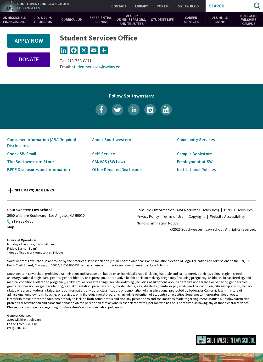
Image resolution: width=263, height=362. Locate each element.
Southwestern (43, 6)
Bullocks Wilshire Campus (248, 19)
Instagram (150, 109)
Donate (29, 59)
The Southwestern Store (30, 161)
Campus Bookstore (194, 153)
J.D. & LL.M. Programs (43, 19)
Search (216, 6)
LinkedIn (134, 109)
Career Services (191, 19)
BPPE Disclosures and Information (38, 169)
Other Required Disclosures (117, 169)
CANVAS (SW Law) (108, 161)
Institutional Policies (196, 169)
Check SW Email (21, 153)
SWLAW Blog (188, 6)
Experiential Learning (101, 19)
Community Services (196, 139)
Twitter (117, 109)
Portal (163, 6)
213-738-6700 (22, 221)
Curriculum (72, 19)
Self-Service (103, 153)
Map (10, 226)
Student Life (162, 19)
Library (141, 6)
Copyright (197, 216)
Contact (118, 6)
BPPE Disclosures (238, 209)
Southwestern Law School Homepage (226, 340)
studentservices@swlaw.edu (97, 66)
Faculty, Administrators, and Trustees (131, 19)
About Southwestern (111, 139)
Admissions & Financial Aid (14, 19)
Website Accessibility (227, 216)
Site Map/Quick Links (34, 190)
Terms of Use (173, 216)
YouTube (166, 109)
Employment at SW (195, 161)
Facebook (101, 109)
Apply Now (29, 40)
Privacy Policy (147, 216)
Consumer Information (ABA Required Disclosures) (177, 209)
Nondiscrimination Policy (157, 223)
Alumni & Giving (220, 19)
